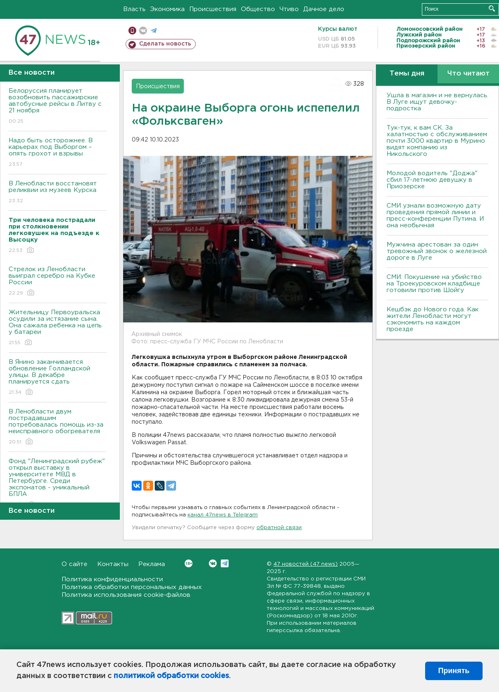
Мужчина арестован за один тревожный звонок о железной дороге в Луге (437, 251)
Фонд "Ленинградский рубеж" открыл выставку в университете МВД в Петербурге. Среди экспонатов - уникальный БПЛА (58, 483)
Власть (134, 9)
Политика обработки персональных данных (132, 587)
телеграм (154, 30)
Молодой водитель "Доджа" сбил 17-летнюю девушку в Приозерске (432, 180)
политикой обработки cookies (171, 676)
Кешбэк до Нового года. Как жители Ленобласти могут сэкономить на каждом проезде (432, 319)
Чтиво (289, 9)
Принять (453, 671)
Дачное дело (323, 9)
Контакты (112, 564)
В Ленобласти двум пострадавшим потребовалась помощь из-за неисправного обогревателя (58, 427)
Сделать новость (165, 43)
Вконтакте (188, 563)
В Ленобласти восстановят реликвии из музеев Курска (58, 192)
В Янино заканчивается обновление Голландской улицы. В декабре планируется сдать (58, 377)
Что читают (468, 74)
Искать (492, 8)
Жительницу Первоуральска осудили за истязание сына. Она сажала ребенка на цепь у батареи (58, 328)
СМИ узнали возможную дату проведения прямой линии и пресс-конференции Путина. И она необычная (435, 215)
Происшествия (212, 9)
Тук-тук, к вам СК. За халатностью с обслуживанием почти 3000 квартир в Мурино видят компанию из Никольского (437, 141)
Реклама (151, 564)
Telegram (225, 563)
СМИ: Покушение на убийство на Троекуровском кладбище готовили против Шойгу (434, 283)
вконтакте (143, 30)
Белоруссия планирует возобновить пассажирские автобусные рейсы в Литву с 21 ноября (58, 106)
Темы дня (406, 74)
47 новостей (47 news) (305, 564)
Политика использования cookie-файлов (126, 595)
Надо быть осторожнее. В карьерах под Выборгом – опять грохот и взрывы (58, 153)
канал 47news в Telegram (223, 515)
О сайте (74, 564)
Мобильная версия (132, 30)
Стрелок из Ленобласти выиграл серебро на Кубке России (58, 282)
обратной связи (279, 527)
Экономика (167, 9)
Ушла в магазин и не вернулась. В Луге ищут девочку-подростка (437, 102)
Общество (258, 9)
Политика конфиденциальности (112, 579)
